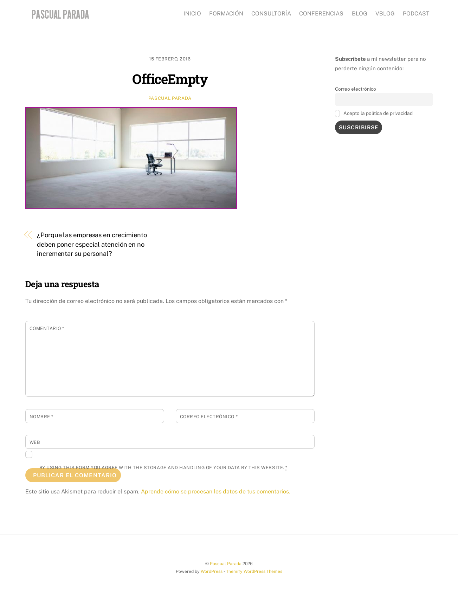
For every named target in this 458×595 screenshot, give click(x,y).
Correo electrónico (209, 416)
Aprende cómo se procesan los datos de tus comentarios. (215, 491)
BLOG (359, 13)
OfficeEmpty (169, 79)
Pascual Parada (170, 98)
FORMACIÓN (226, 13)
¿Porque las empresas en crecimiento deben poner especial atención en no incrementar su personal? (92, 244)
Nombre (41, 416)
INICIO (192, 13)
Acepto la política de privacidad (374, 113)
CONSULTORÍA (271, 13)
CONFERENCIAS (321, 13)
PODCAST (416, 13)
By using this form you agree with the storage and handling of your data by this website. (163, 467)
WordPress (211, 571)
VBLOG (385, 13)
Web (35, 442)
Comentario (47, 328)
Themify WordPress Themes (254, 571)
